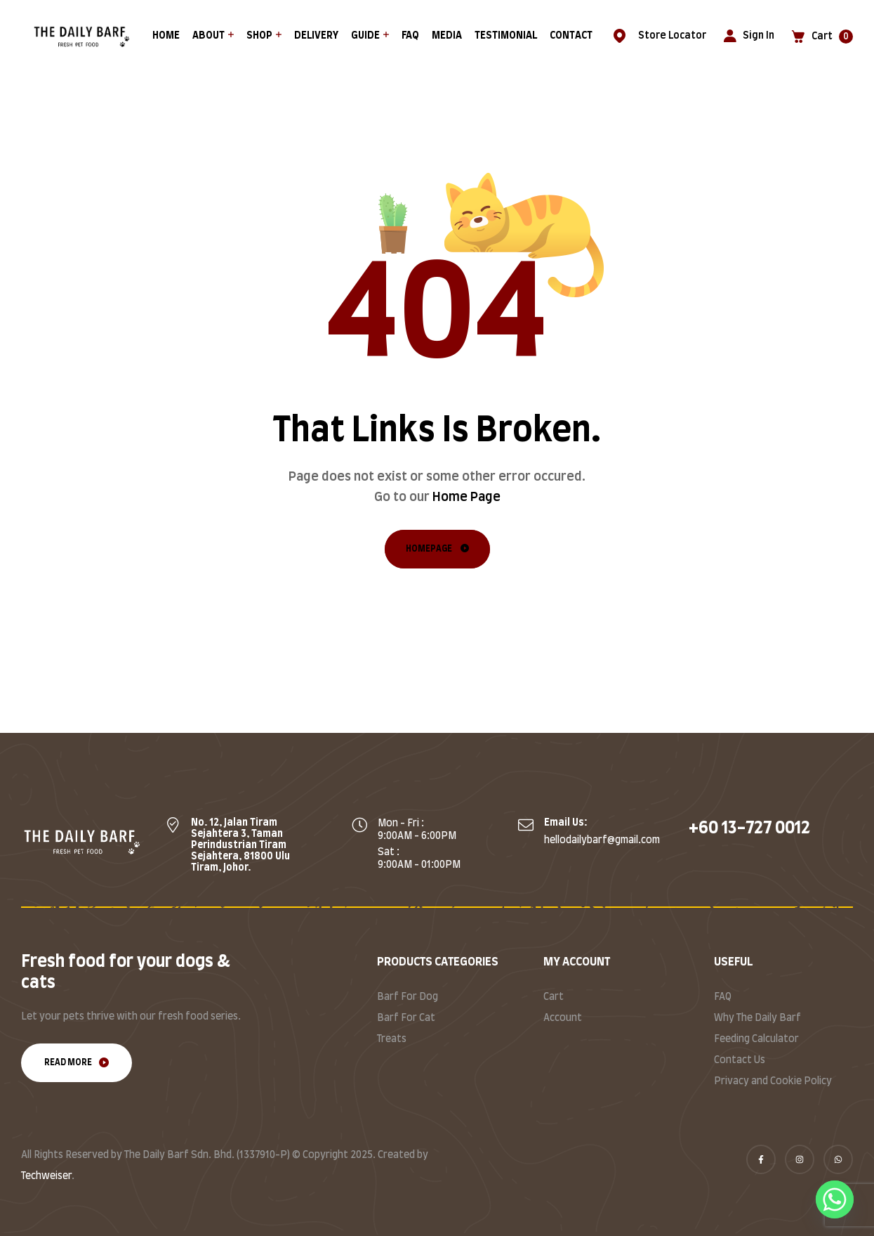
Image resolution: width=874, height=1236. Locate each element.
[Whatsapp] (835, 1199)
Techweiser (46, 1176)
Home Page (466, 497)
